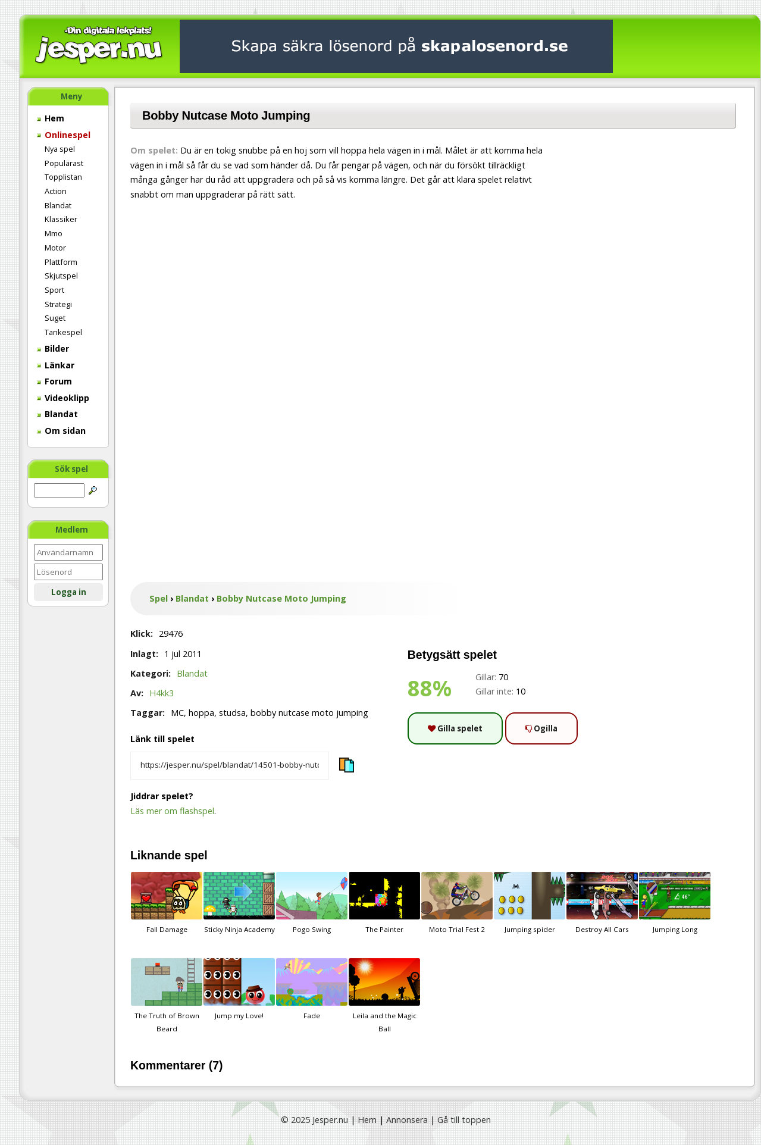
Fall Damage (166, 903)
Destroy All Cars (602, 903)
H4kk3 (161, 693)
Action (56, 191)
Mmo (53, 233)
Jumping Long (674, 903)
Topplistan (63, 176)
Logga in (68, 592)
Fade (311, 989)
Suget (55, 317)
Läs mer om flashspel (172, 810)
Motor (55, 247)
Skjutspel (61, 275)
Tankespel (63, 332)
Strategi (58, 304)
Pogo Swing (311, 903)
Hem (50, 118)
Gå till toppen (464, 1119)
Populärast (64, 163)
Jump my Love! (239, 989)
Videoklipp (63, 397)
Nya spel (60, 148)
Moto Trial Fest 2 (457, 903)
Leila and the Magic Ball (384, 995)
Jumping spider (529, 903)
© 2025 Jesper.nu (314, 1119)
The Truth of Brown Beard (166, 995)
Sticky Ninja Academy (239, 903)
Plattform (61, 261)
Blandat (58, 205)
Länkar (55, 365)
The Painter (384, 903)
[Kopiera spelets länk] (229, 766)
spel (196, 855)
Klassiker (61, 219)
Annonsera (407, 1119)
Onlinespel (63, 134)
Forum (54, 381)
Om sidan (61, 430)
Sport (54, 289)
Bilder (53, 348)
